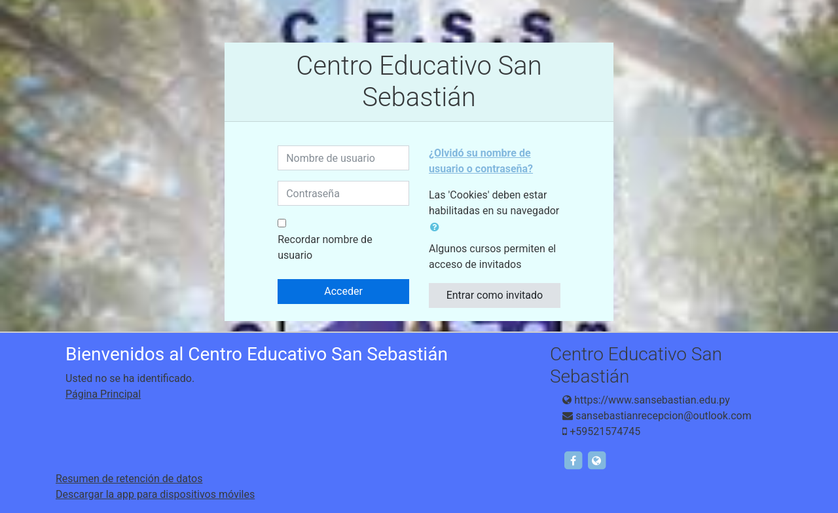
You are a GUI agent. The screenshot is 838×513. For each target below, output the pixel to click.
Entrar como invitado (494, 295)
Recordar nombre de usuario (325, 247)
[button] (437, 227)
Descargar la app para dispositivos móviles (155, 494)
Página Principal (103, 394)
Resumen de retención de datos (129, 478)
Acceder (343, 291)
